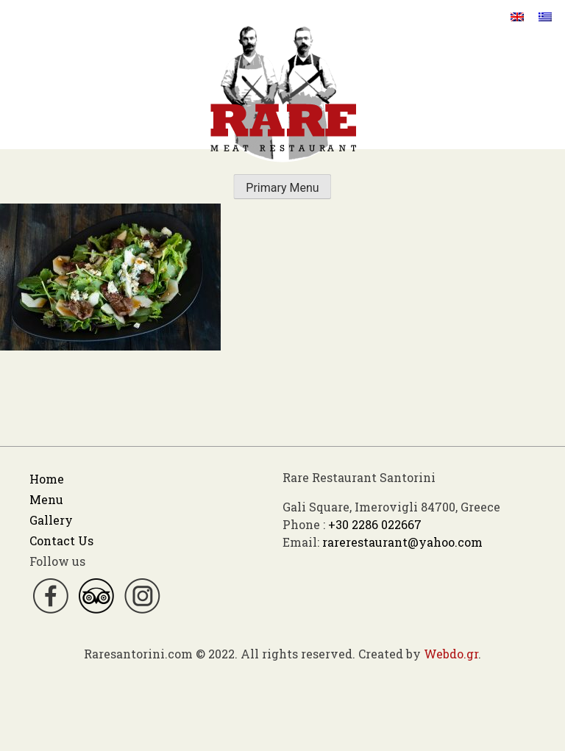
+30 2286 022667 (375, 524)
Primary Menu (282, 188)
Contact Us (61, 540)
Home (46, 478)
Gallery (51, 520)
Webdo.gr (451, 653)
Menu (46, 499)
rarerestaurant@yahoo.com (402, 542)
